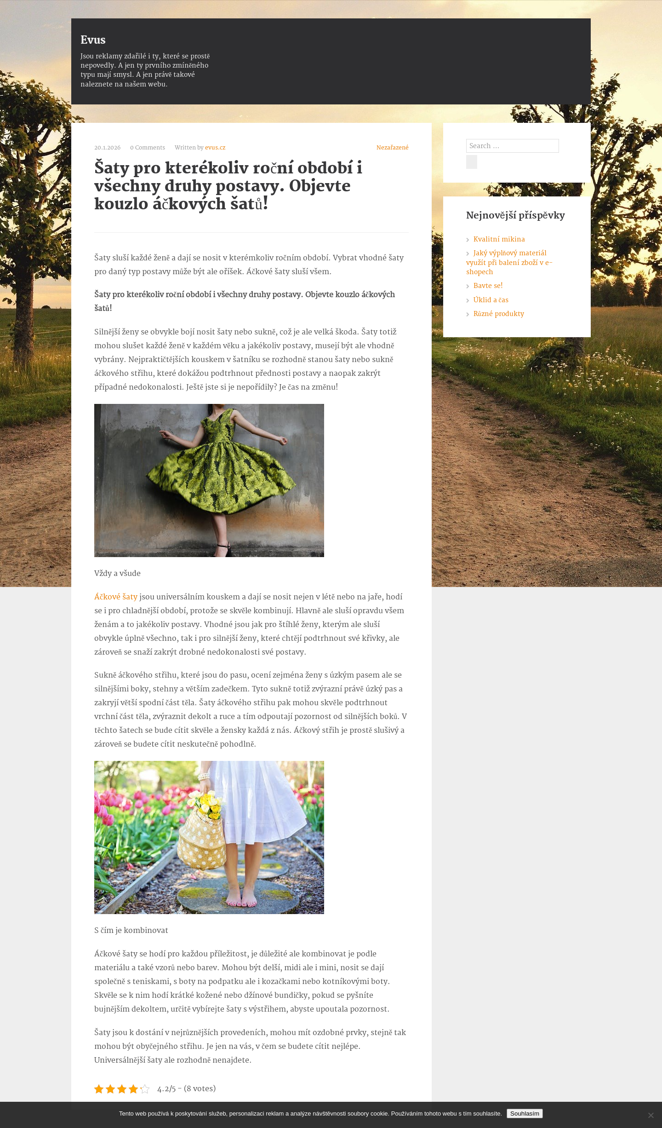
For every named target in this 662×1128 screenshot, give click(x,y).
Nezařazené (393, 147)
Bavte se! (488, 286)
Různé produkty (499, 314)
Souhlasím (524, 1113)
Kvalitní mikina (499, 239)
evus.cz (215, 147)
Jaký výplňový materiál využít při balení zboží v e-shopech (509, 262)
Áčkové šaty (115, 597)
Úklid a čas (491, 300)
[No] (650, 1115)
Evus (93, 40)
